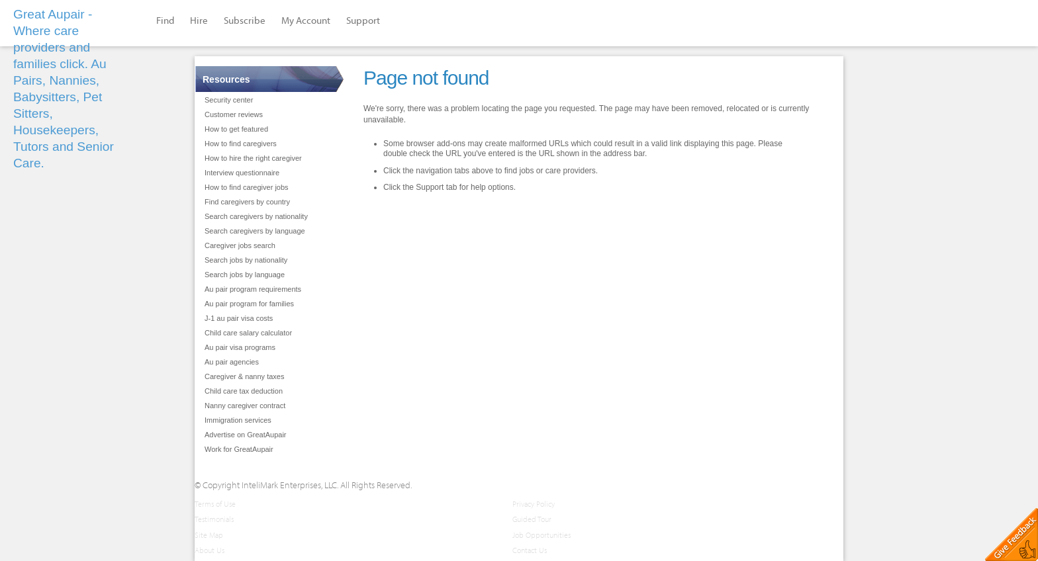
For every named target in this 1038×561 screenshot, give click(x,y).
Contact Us (529, 550)
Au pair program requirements (253, 289)
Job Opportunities (541, 535)
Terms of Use (215, 504)
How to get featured (236, 129)
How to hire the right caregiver (253, 158)
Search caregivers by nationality (256, 216)
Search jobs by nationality (246, 260)
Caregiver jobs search (240, 245)
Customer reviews (234, 114)
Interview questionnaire (242, 173)
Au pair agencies (232, 362)
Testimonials (214, 519)
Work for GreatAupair (239, 449)
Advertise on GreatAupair (246, 435)
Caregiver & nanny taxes (244, 376)
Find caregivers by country (247, 202)
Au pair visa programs (240, 347)
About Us (209, 550)
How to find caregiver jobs (247, 187)
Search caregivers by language (255, 231)
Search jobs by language (245, 275)
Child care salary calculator (248, 333)
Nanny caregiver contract (245, 406)
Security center (229, 100)
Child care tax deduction (244, 391)
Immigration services (238, 420)
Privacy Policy (533, 504)
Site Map (209, 535)
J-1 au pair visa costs (239, 318)
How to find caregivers (241, 144)
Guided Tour (531, 519)
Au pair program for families (249, 304)
